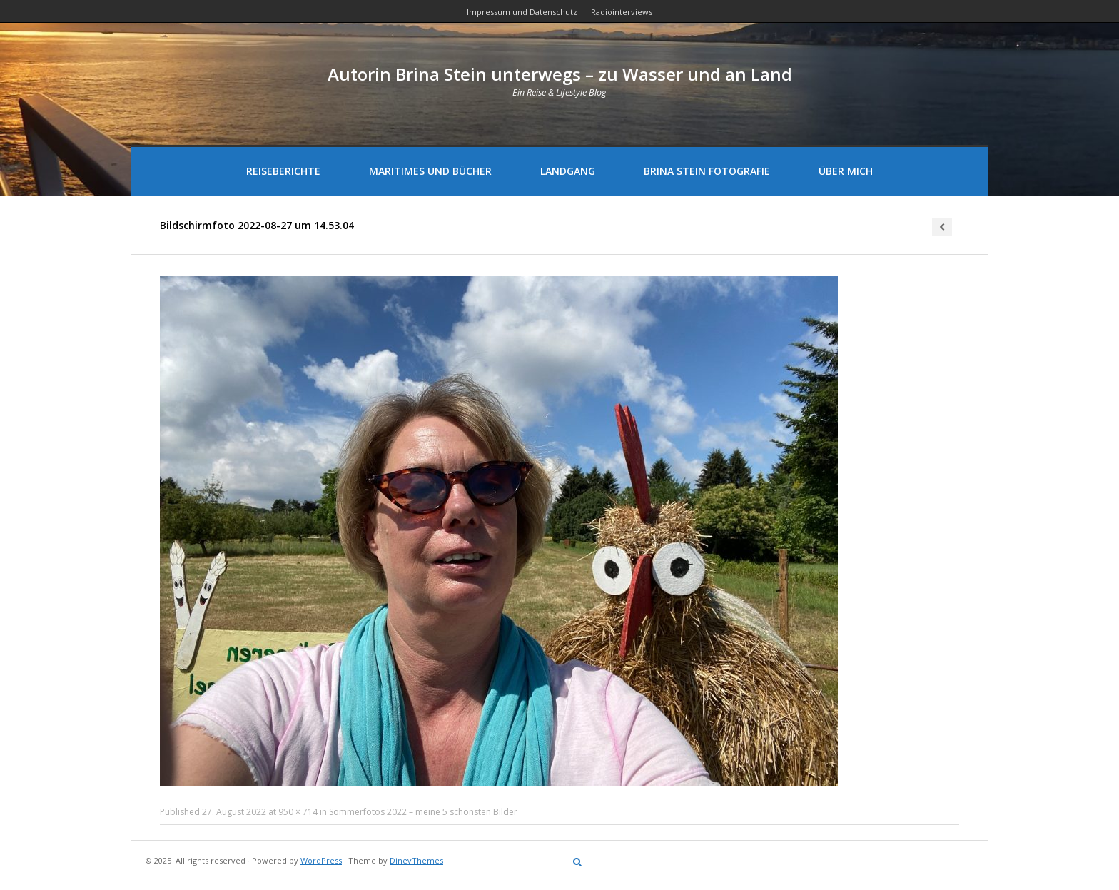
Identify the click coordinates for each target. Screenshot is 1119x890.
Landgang (567, 171)
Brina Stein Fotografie (707, 171)
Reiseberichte (283, 171)
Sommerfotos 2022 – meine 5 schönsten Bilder (423, 812)
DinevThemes (416, 860)
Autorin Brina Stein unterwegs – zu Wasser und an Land (560, 74)
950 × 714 (298, 812)
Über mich (846, 171)
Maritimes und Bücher (430, 171)
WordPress (321, 860)
